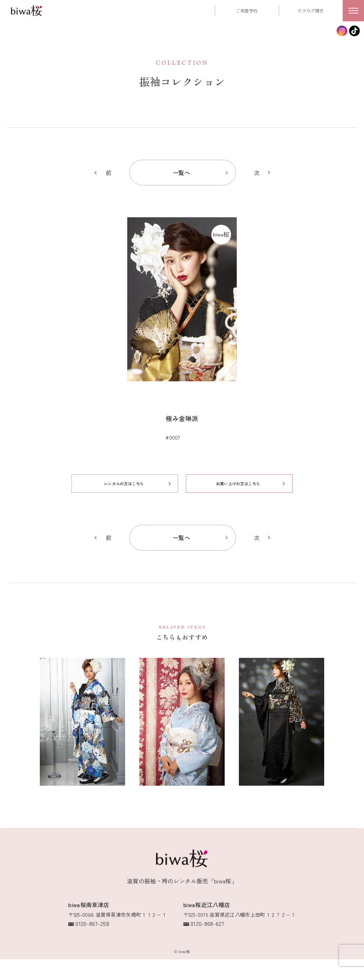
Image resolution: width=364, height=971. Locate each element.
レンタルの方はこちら (123, 499)
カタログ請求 (310, 10)
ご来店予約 (246, 10)
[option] (182, 310)
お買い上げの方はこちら (238, 499)
